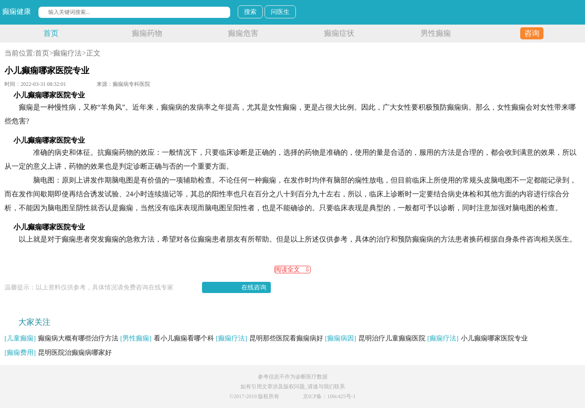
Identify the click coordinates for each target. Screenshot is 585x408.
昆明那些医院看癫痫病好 (269, 338)
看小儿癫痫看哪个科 (167, 338)
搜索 (250, 11)
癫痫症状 (339, 33)
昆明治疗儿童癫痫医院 (375, 338)
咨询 (531, 33)
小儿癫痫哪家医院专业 (477, 338)
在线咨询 (253, 287)
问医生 (280, 11)
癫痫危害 (243, 33)
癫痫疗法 (67, 53)
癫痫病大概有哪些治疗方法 (61, 338)
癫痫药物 (147, 33)
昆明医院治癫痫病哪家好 (58, 352)
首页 (51, 33)
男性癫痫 (436, 33)
